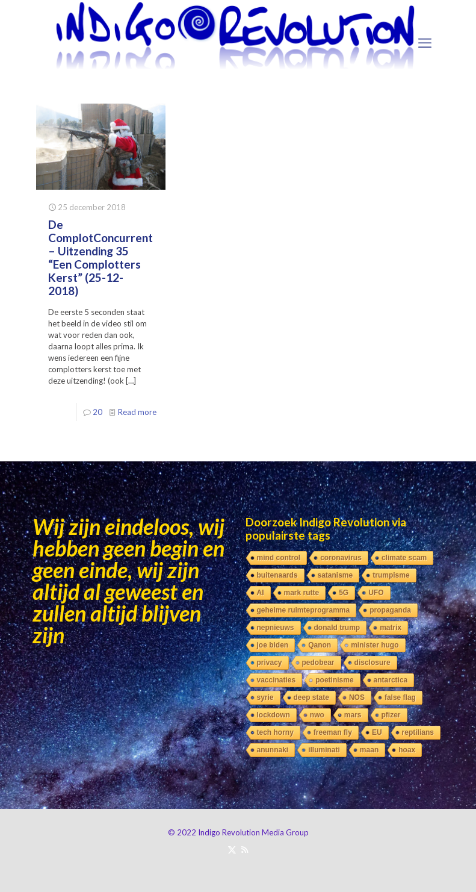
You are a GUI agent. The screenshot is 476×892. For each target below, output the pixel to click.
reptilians (418, 732)
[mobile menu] (425, 43)
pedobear (318, 662)
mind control (279, 558)
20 (97, 412)
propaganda (390, 610)
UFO (375, 592)
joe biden (273, 645)
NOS (357, 697)
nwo (317, 715)
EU (377, 732)
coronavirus (341, 558)
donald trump (337, 627)
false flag (400, 697)
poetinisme (334, 680)
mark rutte (302, 592)
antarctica (391, 680)
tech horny (275, 732)
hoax (406, 750)
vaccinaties (276, 680)
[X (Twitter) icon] (231, 849)
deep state (311, 697)
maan (369, 750)
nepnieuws (275, 627)
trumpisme (390, 575)
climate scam (404, 558)
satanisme (335, 575)
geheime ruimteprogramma (303, 610)
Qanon (319, 645)
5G (343, 592)
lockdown (273, 715)
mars (353, 715)
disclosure (372, 662)
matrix (390, 627)
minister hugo (374, 645)
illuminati (324, 750)
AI (260, 592)
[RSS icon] (244, 849)
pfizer (391, 715)
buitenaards (277, 575)
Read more (137, 412)
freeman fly (333, 732)
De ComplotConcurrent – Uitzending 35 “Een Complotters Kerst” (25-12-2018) (100, 257)
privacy (269, 662)
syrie (265, 697)
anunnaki (273, 750)
